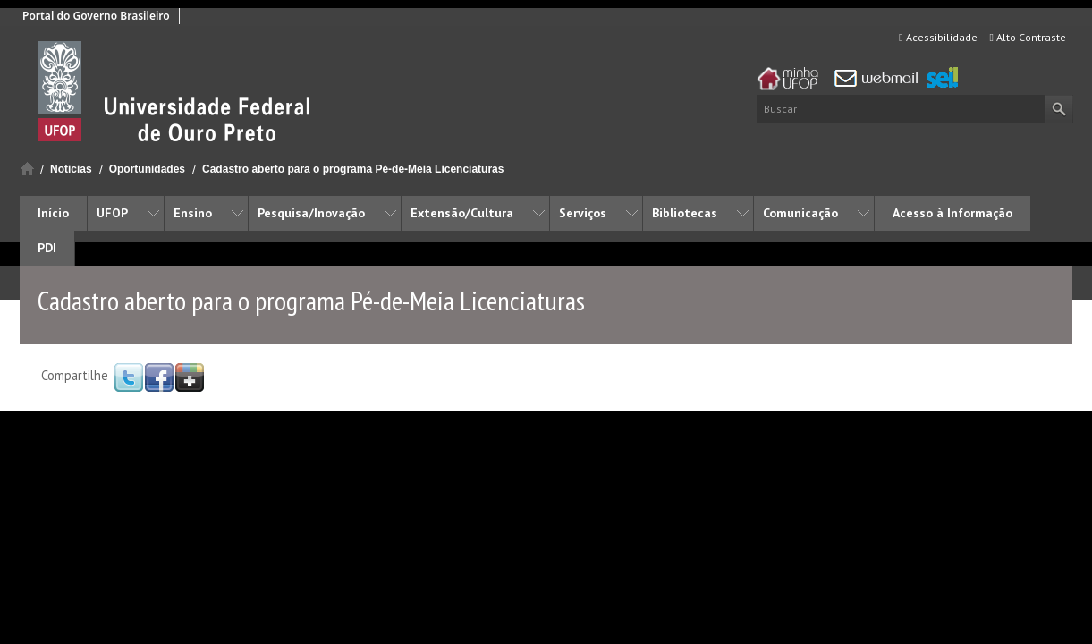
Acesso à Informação (952, 213)
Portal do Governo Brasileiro (96, 15)
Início (27, 168)
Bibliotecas (684, 213)
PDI (47, 248)
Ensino (193, 213)
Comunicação (800, 213)
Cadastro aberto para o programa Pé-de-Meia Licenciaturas (353, 169)
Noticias (71, 169)
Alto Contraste (1028, 37)
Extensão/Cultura (462, 213)
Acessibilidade (938, 37)
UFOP (112, 213)
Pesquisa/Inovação (311, 213)
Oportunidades (147, 169)
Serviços (582, 213)
